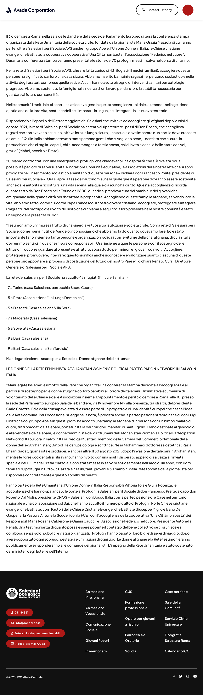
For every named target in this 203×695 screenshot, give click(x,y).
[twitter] (180, 675)
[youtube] (195, 675)
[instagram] (187, 675)
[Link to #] (187, 10)
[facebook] (174, 675)
